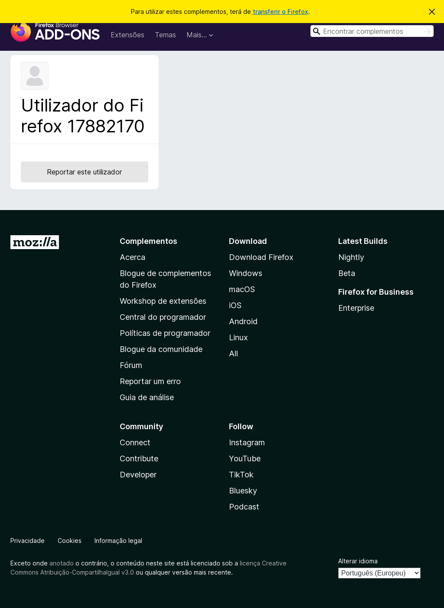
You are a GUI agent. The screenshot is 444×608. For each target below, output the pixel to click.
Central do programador (163, 317)
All (233, 353)
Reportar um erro (150, 381)
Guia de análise (147, 397)
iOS (235, 305)
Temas (165, 34)
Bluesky (243, 490)
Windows (245, 273)
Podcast (244, 506)
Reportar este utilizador (84, 172)
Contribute (139, 458)
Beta (346, 273)
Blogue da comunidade (161, 349)
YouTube (245, 458)
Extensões (127, 34)
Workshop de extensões (163, 301)
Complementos (148, 241)
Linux (238, 337)
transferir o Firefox (280, 11)
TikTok (241, 474)
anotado (61, 563)
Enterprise (356, 307)
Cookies (70, 540)
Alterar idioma (358, 561)
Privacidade (27, 540)
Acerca (132, 257)
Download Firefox (261, 257)
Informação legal (118, 540)
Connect (135, 442)
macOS (242, 289)
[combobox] (372, 31)
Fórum (131, 365)
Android (243, 321)
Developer (138, 474)
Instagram (247, 442)
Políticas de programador (165, 333)
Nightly (351, 257)
